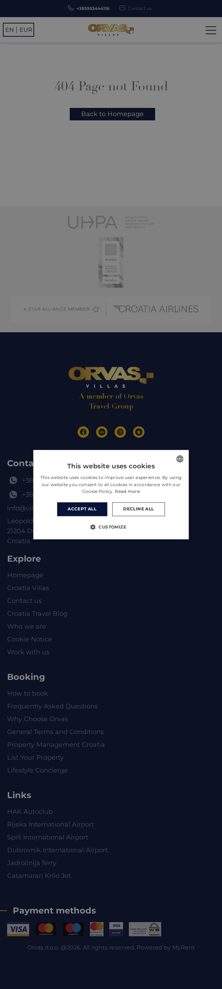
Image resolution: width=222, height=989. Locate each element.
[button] (111, 526)
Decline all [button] (138, 509)
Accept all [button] (82, 509)
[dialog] (111, 494)
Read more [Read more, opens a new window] (127, 491)
